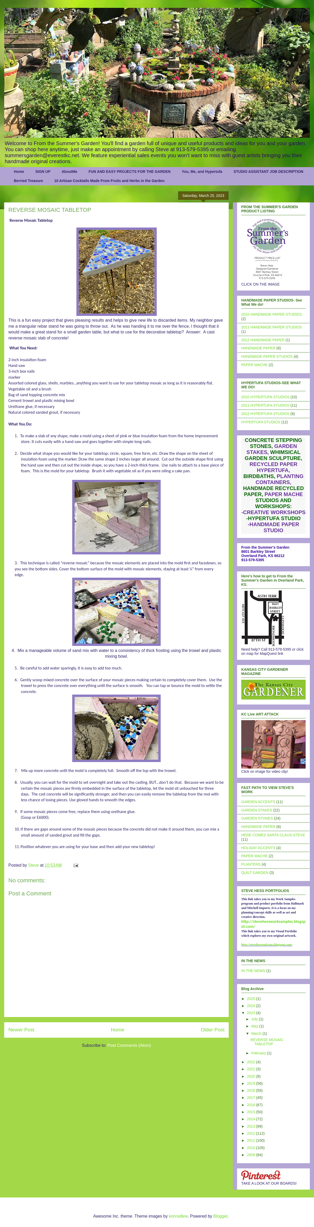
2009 (251, 1155)
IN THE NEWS (253, 971)
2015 (251, 1112)
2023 (251, 1013)
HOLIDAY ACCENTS (258, 848)
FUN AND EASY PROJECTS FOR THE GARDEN (129, 171)
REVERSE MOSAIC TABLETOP (266, 1042)
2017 (251, 1097)
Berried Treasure (28, 181)
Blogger (220, 1216)
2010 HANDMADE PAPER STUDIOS (271, 314)
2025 (251, 999)
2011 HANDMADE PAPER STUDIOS (271, 327)
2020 (251, 1076)
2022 (251, 1062)
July (255, 1019)
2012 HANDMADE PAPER (262, 340)
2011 (251, 1140)
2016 (251, 1105)
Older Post (213, 1029)
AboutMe (69, 171)
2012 (251, 1133)
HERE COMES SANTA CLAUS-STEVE (273, 835)
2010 (251, 1148)
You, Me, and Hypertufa (202, 171)
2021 (251, 1069)
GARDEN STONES (257, 818)
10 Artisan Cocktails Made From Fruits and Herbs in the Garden (109, 181)
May (255, 1026)
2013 (251, 1126)
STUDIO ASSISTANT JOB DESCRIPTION (268, 171)
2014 (251, 1119)
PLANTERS (251, 864)
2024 (251, 1006)
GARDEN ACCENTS (258, 802)
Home (19, 171)
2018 (251, 1090)
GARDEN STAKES (256, 810)
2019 (251, 1083)
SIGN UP (43, 171)
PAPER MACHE (254, 365)
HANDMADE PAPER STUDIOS (267, 356)
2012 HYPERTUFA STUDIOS (265, 414)
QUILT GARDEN (254, 873)
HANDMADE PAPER (258, 348)
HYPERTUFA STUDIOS (260, 422)
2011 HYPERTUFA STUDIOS (265, 405)
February (259, 1053)
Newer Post (21, 1029)
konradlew (178, 1216)
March (256, 1033)
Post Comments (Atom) (129, 1045)
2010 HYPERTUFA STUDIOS (265, 397)
